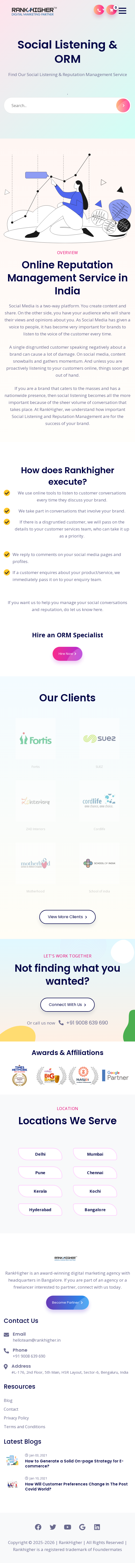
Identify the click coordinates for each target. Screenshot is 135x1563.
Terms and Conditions (24, 1426)
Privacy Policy (16, 1418)
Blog (8, 1400)
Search (123, 105)
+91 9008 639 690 (83, 1022)
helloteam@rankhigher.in (37, 1340)
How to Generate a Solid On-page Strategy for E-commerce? (74, 1463)
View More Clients (67, 917)
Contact (11, 1409)
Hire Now (70, 654)
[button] (122, 11)
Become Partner (70, 1303)
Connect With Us (67, 1004)
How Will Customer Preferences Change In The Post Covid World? (76, 1486)
